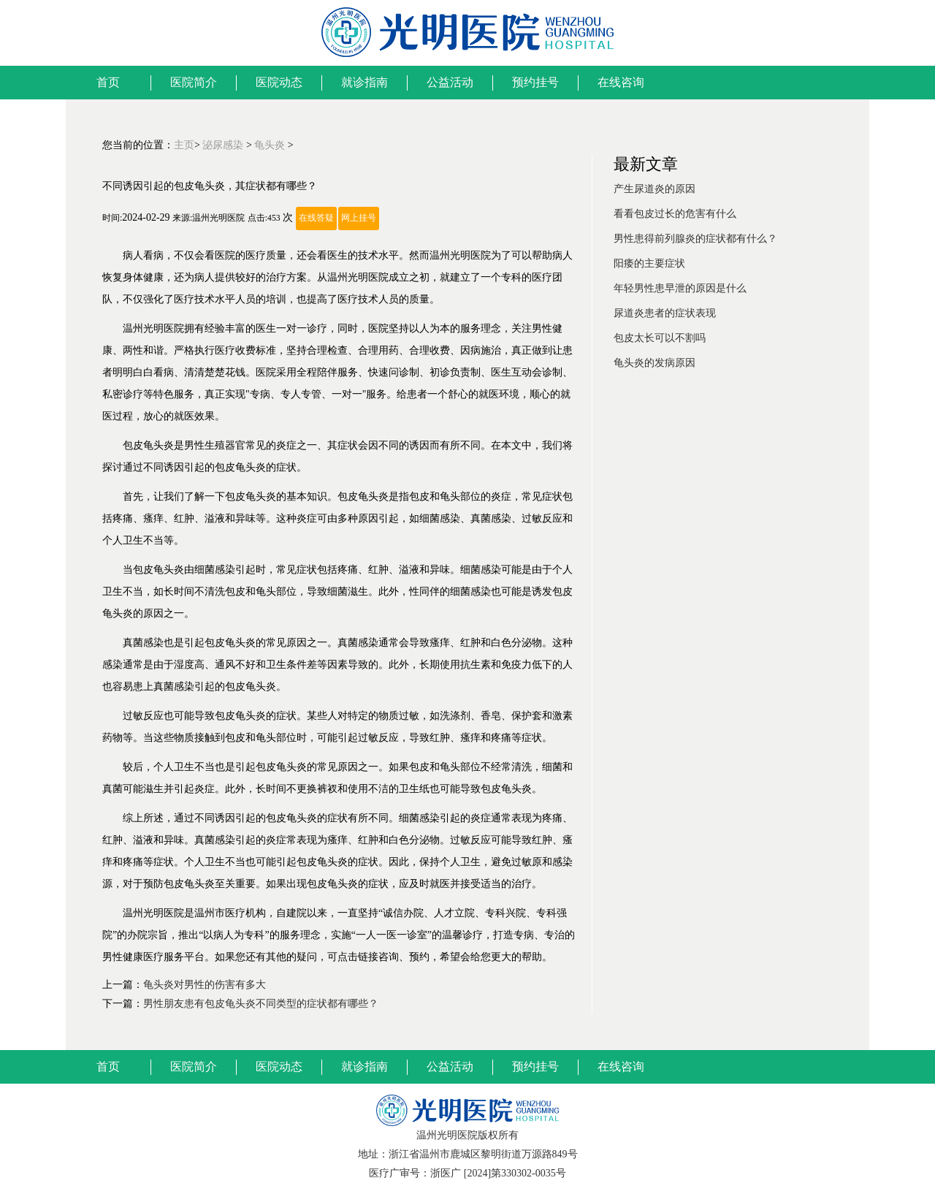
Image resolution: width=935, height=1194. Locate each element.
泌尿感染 (222, 145)
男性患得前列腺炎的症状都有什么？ (695, 238)
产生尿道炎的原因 (654, 188)
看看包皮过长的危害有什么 (675, 213)
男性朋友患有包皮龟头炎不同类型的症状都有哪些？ (260, 1003)
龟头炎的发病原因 (654, 362)
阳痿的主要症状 (649, 263)
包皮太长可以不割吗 (660, 337)
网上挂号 (358, 218)
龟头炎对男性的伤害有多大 (204, 984)
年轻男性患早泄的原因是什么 (680, 288)
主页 (184, 145)
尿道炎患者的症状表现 (665, 313)
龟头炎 (269, 145)
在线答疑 (316, 218)
